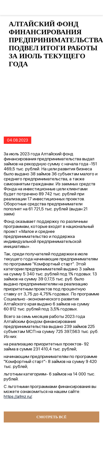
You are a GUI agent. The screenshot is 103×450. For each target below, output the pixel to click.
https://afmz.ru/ (18, 396)
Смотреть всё (51, 417)
